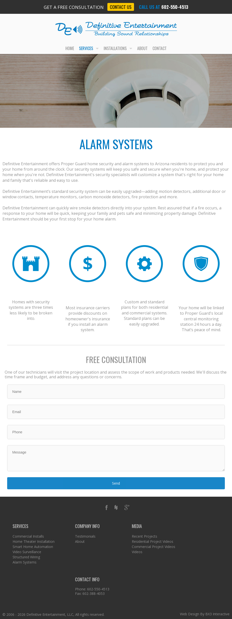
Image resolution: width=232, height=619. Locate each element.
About (142, 48)
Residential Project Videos (152, 541)
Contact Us (121, 7)
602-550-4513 (174, 7)
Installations (118, 48)
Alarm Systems (25, 562)
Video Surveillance (27, 551)
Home (69, 48)
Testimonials (85, 536)
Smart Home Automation (33, 546)
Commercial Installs (28, 536)
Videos (137, 551)
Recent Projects (144, 536)
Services (89, 48)
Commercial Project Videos (153, 546)
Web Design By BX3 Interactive (205, 614)
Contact (160, 48)
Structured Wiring (26, 557)
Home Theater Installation (34, 541)
